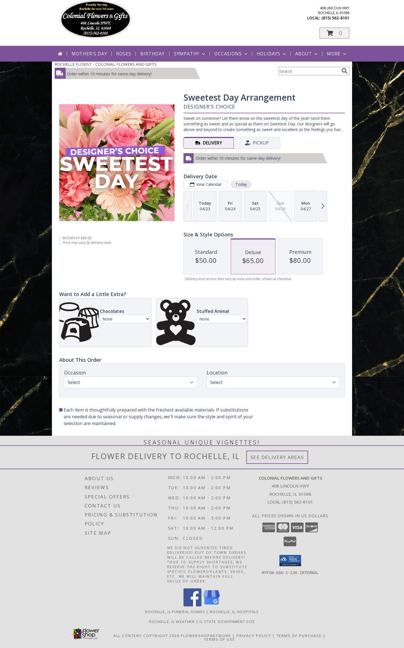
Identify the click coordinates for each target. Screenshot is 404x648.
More (337, 54)
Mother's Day (89, 54)
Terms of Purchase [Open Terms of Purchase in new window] (299, 635)
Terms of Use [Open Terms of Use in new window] (219, 639)
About (307, 54)
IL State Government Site (227, 621)
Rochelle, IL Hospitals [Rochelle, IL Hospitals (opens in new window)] (234, 611)
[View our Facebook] (192, 605)
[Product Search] (309, 71)
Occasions (231, 54)
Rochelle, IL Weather (172, 621)
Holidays (272, 54)
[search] (344, 71)
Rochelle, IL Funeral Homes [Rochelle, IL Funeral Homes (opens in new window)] (175, 611)
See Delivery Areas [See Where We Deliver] (277, 457)
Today (241, 184)
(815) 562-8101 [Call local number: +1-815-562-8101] (335, 18)
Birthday (152, 54)
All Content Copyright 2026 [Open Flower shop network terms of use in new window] (146, 635)
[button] (334, 33)
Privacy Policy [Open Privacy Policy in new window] (254, 635)
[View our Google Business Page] (212, 605)
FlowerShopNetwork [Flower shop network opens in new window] (206, 635)
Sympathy (190, 54)
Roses (123, 54)
